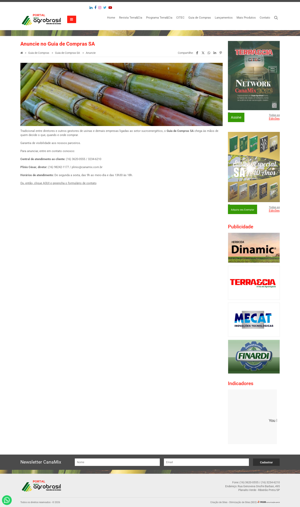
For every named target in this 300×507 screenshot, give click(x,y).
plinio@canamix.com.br (87, 167)
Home (111, 17)
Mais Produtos (246, 17)
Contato (265, 17)
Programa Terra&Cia (159, 17)
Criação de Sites (218, 502)
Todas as (274, 117)
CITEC (180, 17)
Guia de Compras (199, 17)
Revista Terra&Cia (130, 17)
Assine (236, 117)
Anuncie (91, 52)
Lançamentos (224, 17)
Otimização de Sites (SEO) (243, 502)
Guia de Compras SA (67, 52)
